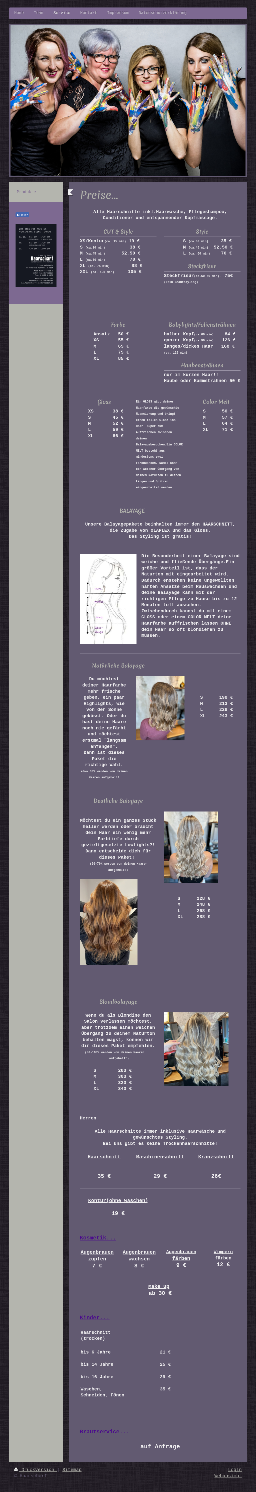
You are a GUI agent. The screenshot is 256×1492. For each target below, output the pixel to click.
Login (235, 1469)
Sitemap (72, 1469)
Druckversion (35, 1469)
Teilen (22, 215)
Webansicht (228, 1476)
